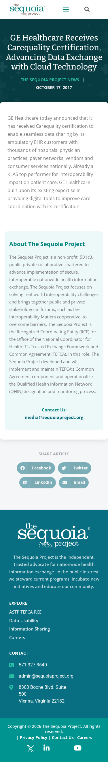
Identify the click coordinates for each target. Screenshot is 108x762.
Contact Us (63, 737)
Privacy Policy (33, 737)
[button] (66, 9)
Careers (17, 637)
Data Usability (23, 620)
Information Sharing (29, 629)
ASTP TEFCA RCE (25, 612)
